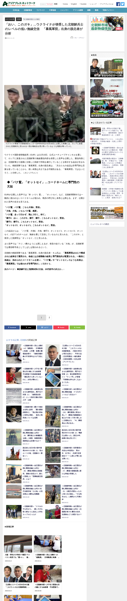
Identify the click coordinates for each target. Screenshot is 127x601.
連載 (88, 10)
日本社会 (16, 10)
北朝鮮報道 (28, 10)
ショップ (93, 4)
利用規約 (6, 598)
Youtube (83, 4)
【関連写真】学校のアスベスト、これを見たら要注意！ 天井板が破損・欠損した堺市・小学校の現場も (106, 141)
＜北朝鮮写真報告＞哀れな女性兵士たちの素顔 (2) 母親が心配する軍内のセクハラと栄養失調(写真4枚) (112, 151)
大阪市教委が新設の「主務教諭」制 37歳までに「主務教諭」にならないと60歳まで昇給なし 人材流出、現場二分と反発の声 (112, 163)
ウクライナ (41, 10)
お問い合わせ (20, 598)
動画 (96, 10)
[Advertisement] (44, 64)
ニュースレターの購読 (99, 224)
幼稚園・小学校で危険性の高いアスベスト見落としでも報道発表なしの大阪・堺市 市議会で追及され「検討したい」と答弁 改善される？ (112, 193)
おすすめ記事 (10, 19)
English (74, 4)
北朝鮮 (19, 19)
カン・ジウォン (79, 37)
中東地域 (52, 10)
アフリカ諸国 (78, 10)
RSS (12, 598)
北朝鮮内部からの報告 (34, 19)
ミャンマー (64, 10)
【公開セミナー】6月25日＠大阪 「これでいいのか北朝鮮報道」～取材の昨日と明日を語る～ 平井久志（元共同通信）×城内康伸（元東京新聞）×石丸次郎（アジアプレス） (112, 178)
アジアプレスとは (106, 4)
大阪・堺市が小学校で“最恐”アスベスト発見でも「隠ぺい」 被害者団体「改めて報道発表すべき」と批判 (112, 132)
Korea (65, 4)
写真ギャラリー (108, 10)
